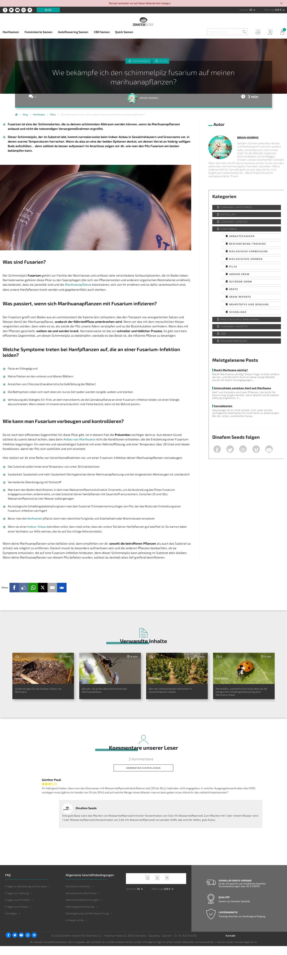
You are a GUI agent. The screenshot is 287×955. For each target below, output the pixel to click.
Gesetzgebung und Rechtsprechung (87, 922)
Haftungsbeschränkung (80, 915)
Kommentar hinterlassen (143, 777)
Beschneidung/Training (247, 243)
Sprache (243, 9)
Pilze (163, 61)
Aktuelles (228, 214)
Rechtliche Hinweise (78, 895)
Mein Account (268, 32)
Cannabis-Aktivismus (236, 207)
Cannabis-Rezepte (234, 326)
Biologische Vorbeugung (248, 251)
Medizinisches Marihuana (240, 319)
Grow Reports (240, 296)
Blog (48, 10)
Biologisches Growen (246, 258)
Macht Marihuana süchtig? (231, 369)
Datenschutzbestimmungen (82, 908)
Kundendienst (256, 32)
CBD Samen (102, 32)
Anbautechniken (242, 236)
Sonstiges (11, 922)
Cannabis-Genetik (234, 221)
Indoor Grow (239, 274)
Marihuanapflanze (78, 284)
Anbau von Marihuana (79, 439)
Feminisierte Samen (38, 32)
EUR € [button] (278, 9)
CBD (223, 333)
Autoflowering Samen (73, 32)
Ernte (233, 289)
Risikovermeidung (234, 340)
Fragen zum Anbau (16, 915)
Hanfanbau (141, 61)
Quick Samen (124, 32)
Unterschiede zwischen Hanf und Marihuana (242, 387)
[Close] (281, 3)
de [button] (251, 9)
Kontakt (230, 944)
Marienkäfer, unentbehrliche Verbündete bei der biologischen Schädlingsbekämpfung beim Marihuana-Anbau (242, 696)
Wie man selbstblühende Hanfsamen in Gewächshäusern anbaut (175, 694)
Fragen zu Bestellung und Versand (26, 895)
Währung (269, 9)
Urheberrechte (75, 929)
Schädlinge (238, 311)
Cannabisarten (223, 405)
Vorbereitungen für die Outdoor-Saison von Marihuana (41, 691)
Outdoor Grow (240, 281)
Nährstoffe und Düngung (249, 304)
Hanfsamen (11, 32)
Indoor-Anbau (37, 526)
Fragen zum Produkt (17, 908)
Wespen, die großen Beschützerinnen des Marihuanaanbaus (99, 694)
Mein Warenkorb (280, 32)
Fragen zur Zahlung (17, 902)
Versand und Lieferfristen (81, 902)
